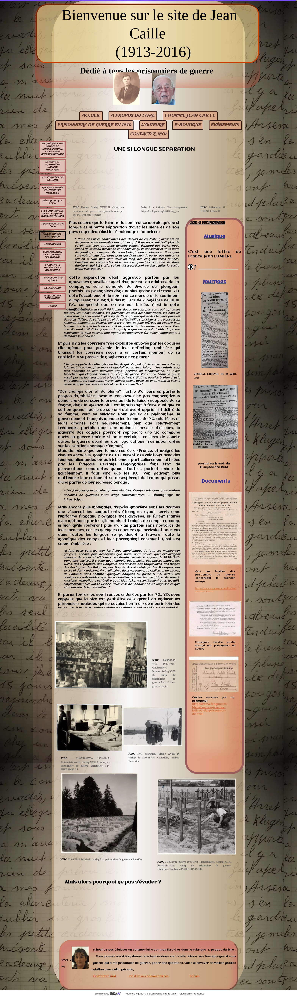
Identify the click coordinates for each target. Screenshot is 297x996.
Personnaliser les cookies (191, 993)
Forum (52, 306)
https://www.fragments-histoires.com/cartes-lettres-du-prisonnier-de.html (210, 709)
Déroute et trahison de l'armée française (52, 165)
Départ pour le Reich (52, 202)
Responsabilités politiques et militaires (52, 190)
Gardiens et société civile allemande (52, 267)
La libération (53, 288)
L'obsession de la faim (52, 225)
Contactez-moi (104, 976)
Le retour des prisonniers (52, 297)
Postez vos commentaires (149, 976)
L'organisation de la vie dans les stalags (52, 255)
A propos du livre (133, 115)
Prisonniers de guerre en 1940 (94, 125)
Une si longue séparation (52, 235)
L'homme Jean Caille (190, 115)
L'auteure (153, 125)
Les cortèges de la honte (52, 179)
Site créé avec (109, 993)
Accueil (91, 115)
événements (225, 125)
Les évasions (53, 244)
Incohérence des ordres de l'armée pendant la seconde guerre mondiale (52, 149)
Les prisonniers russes (53, 279)
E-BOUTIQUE (187, 125)
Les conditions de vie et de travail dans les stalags (52, 214)
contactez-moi (148, 134)
